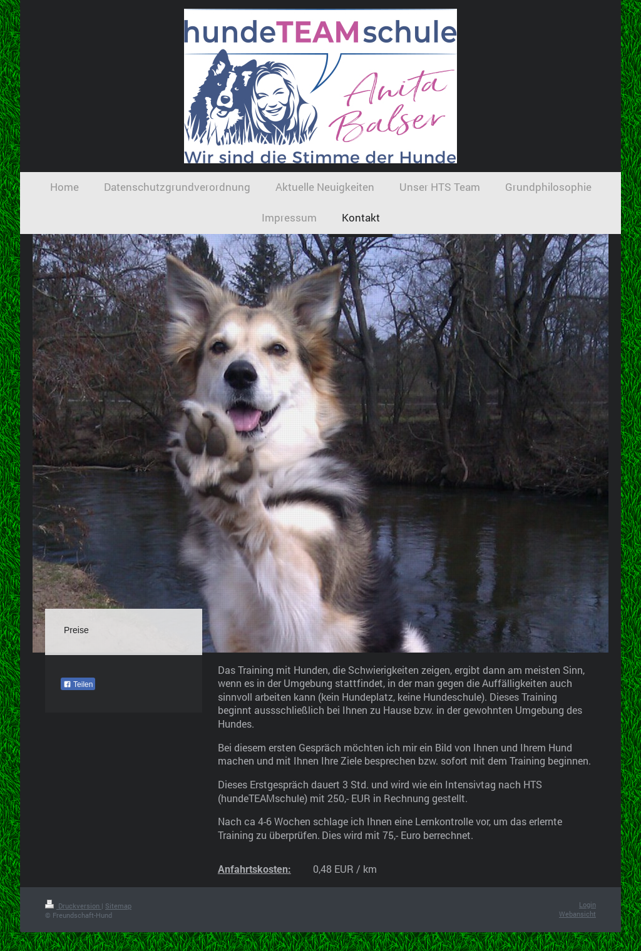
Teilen (78, 684)
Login (587, 904)
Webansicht (577, 913)
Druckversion (73, 905)
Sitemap (118, 905)
